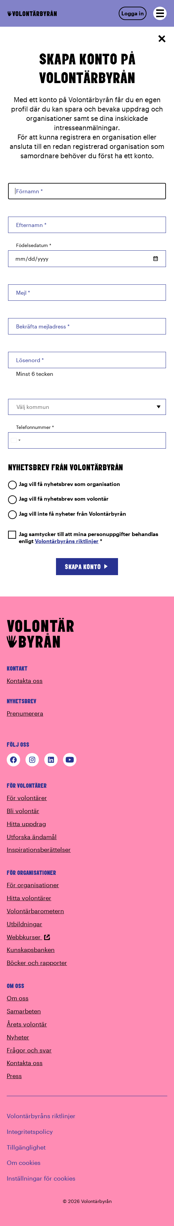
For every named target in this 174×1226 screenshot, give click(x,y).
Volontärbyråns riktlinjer (67, 541)
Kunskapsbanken (31, 949)
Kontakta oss (25, 680)
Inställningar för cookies (41, 1178)
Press (14, 1075)
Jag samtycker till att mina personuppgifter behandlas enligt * (83, 538)
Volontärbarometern (35, 911)
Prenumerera (25, 713)
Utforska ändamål (32, 836)
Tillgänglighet (26, 1147)
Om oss (17, 998)
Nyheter (18, 1037)
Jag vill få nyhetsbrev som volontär (58, 498)
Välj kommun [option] (32, 407)
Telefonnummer (35, 427)
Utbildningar (24, 924)
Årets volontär (27, 1024)
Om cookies (24, 1162)
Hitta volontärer (29, 898)
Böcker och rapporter (37, 962)
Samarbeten (24, 1011)
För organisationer (33, 885)
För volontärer (27, 797)
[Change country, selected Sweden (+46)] (15, 440)
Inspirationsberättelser (39, 849)
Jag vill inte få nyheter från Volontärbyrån (67, 513)
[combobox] (87, 407)
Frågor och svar (29, 1050)
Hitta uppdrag (26, 823)
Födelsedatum (33, 245)
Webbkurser (28, 937)
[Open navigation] (160, 13)
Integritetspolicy (30, 1131)
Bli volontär (23, 810)
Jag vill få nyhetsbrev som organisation (64, 484)
